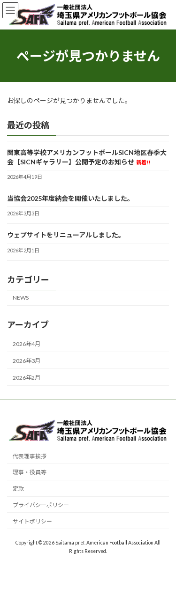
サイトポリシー (32, 521)
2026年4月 (26, 343)
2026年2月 (26, 377)
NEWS (21, 297)
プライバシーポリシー (41, 505)
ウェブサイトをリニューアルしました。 (66, 235)
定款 (18, 489)
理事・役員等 (29, 472)
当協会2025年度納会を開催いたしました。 (70, 198)
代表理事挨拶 (29, 456)
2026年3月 (26, 360)
